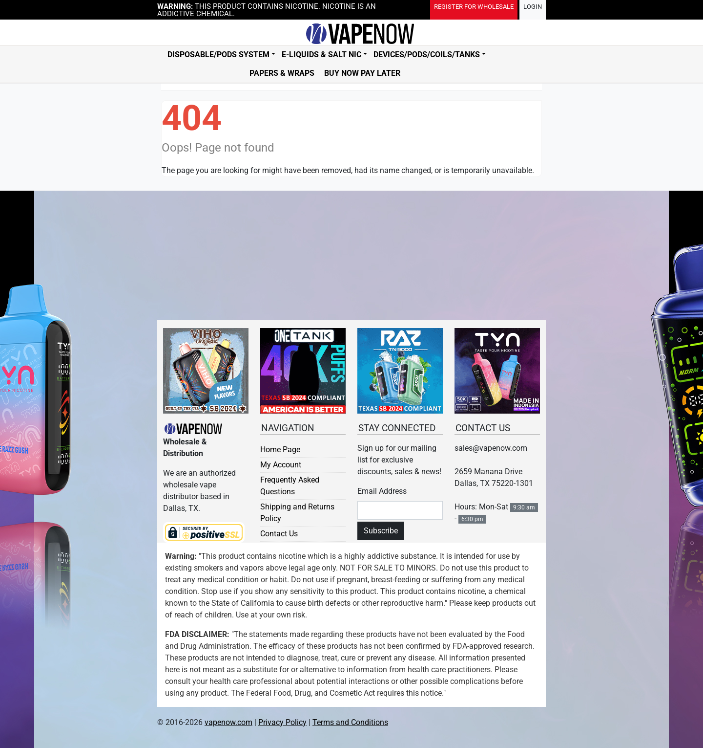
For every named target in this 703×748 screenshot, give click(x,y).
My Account (280, 464)
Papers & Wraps (281, 73)
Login (532, 6)
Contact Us (279, 533)
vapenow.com (228, 722)
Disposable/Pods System (218, 54)
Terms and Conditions (350, 722)
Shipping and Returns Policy (297, 512)
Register (474, 6)
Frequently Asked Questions (289, 485)
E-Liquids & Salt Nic (321, 54)
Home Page (280, 449)
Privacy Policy (282, 722)
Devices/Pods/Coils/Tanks (426, 54)
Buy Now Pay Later (362, 73)
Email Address (382, 491)
